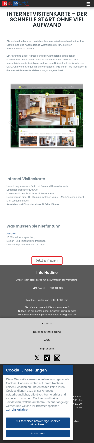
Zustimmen (38, 433)
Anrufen (12, 233)
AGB (47, 340)
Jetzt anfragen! (47, 260)
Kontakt (47, 323)
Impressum (47, 348)
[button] (10, 122)
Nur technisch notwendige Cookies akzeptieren (37, 423)
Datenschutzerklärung (47, 332)
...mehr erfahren (18, 409)
